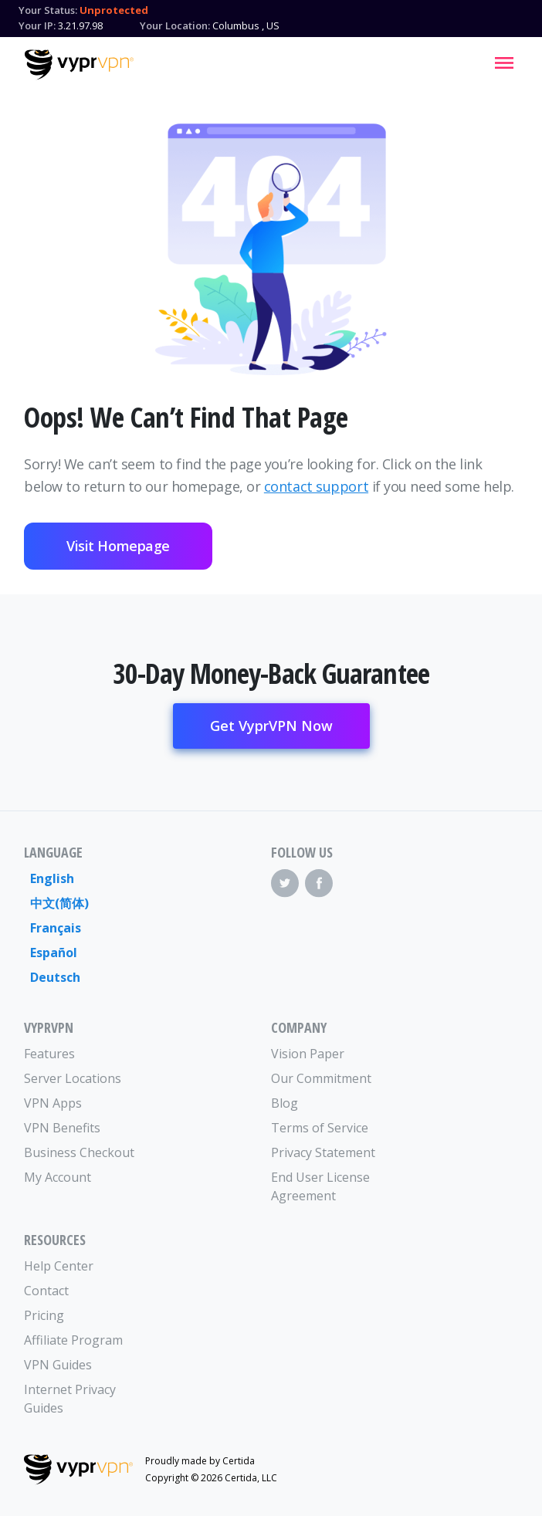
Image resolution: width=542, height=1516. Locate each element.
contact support (316, 486)
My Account (57, 1177)
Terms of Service (319, 1127)
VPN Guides (58, 1364)
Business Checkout (79, 1152)
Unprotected (114, 10)
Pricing (44, 1315)
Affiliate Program (73, 1340)
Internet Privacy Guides (70, 1398)
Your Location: (175, 25)
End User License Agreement (320, 1186)
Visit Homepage (118, 545)
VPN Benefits (62, 1127)
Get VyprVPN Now (271, 725)
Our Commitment (321, 1078)
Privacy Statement (323, 1152)
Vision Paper (307, 1053)
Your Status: (48, 10)
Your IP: (37, 25)
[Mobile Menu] (504, 62)
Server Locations (72, 1078)
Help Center (58, 1265)
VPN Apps (53, 1103)
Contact (46, 1290)
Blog (284, 1103)
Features (49, 1053)
